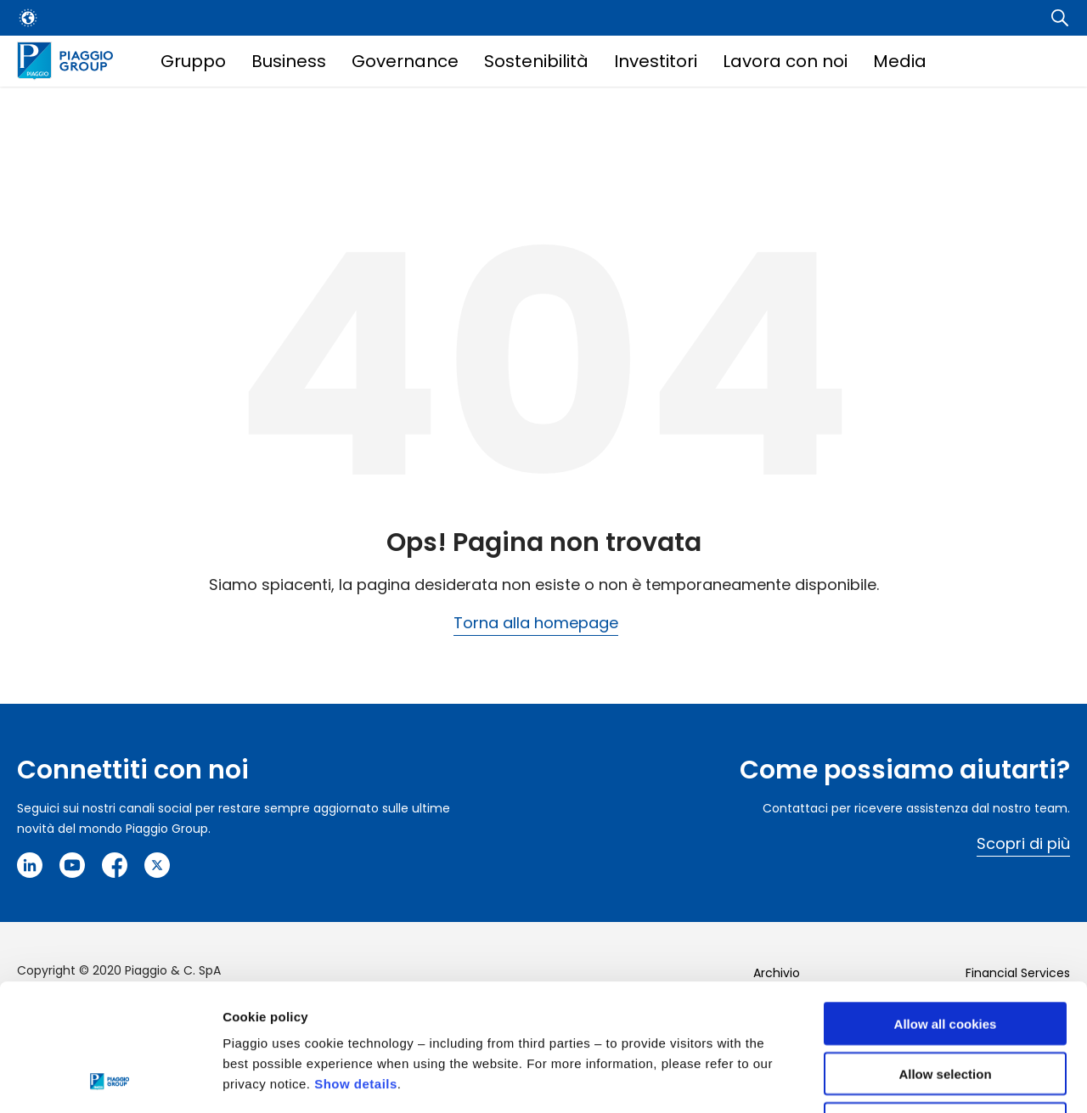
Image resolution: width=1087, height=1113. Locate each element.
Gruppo (193, 61)
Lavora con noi (785, 61)
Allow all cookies (945, 904)
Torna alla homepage (535, 622)
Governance (405, 61)
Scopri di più (1023, 843)
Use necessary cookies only (945, 1005)
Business (288, 61)
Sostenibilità (536, 61)
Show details (355, 965)
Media (899, 61)
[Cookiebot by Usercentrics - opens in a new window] (110, 1080)
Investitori (655, 61)
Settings (877, 1079)
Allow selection (944, 954)
